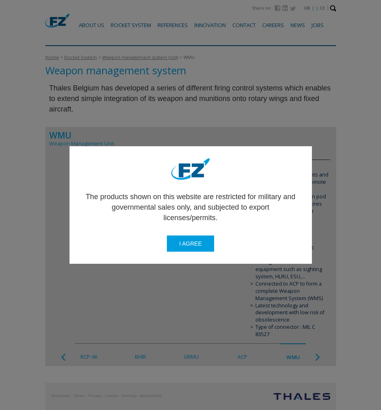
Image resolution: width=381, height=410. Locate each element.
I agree (190, 243)
